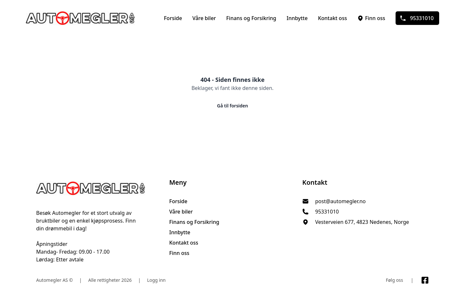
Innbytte (296, 18)
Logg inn (156, 280)
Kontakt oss (332, 18)
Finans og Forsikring (251, 18)
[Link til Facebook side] (425, 280)
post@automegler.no (340, 201)
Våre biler (204, 18)
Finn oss (371, 18)
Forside (173, 18)
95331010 (417, 18)
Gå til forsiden (232, 106)
